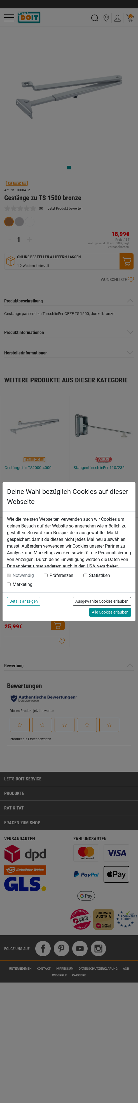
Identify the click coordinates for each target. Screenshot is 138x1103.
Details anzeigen (24, 601)
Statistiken (99, 575)
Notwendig (23, 575)
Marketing (22, 584)
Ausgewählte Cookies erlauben (101, 601)
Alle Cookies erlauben (110, 612)
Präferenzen (61, 575)
